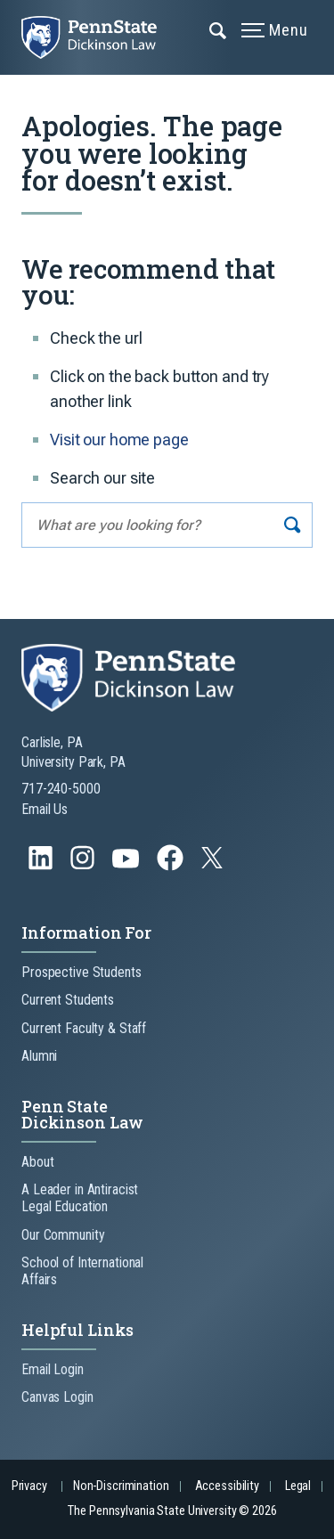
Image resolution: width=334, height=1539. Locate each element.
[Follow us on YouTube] (127, 866)
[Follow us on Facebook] (172, 866)
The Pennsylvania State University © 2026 (172, 1511)
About (37, 1161)
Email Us (44, 809)
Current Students (67, 999)
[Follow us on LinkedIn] (42, 866)
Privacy (29, 1486)
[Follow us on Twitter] (213, 863)
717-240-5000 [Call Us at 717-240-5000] (61, 788)
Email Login (52, 1369)
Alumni (39, 1055)
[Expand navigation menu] (218, 29)
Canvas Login (57, 1396)
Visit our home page (119, 439)
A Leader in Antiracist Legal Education (79, 1198)
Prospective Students (81, 972)
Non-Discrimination (121, 1486)
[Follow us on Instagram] (84, 866)
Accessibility (227, 1486)
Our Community (62, 1234)
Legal (298, 1486)
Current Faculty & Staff (83, 1028)
